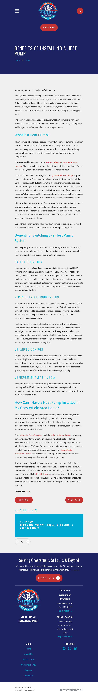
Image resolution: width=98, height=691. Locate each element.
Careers (28, 670)
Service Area (49, 578)
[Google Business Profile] (75, 648)
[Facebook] (64, 648)
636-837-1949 (28, 620)
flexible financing (43, 474)
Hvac (28, 491)
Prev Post (23, 499)
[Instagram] (69, 648)
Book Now (49, 27)
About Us (28, 654)
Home (28, 648)
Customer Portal (28, 665)
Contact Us (28, 675)
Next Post (74, 499)
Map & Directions (65, 610)
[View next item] (27, 541)
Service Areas (28, 659)
